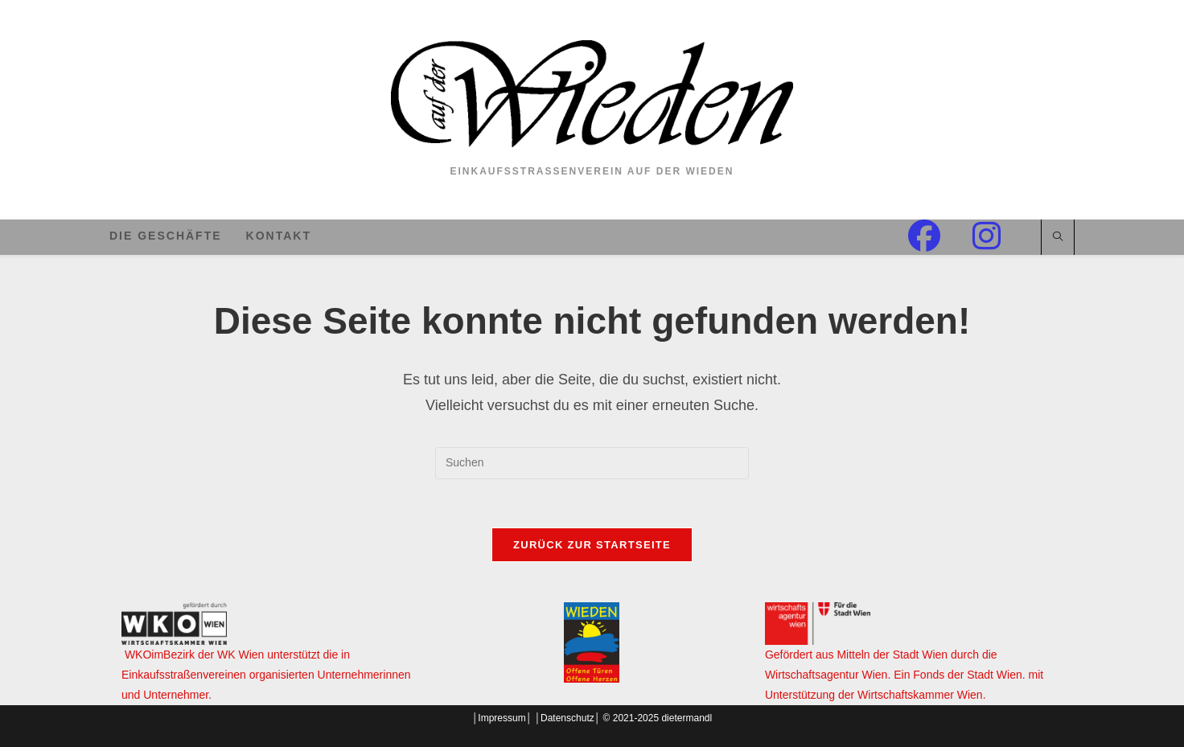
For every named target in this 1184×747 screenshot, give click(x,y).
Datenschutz (567, 718)
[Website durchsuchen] (1057, 238)
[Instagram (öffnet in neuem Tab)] (1002, 236)
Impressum (501, 718)
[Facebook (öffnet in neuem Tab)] (940, 236)
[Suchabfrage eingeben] (592, 463)
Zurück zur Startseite (592, 545)
